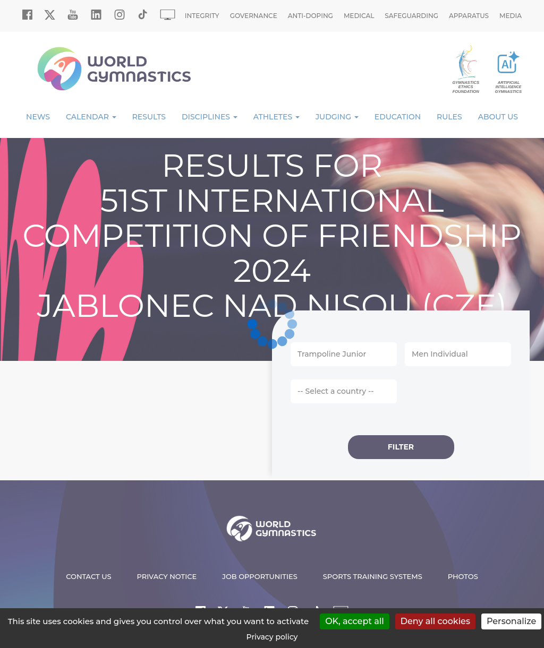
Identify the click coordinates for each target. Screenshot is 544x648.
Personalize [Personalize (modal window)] (511, 621)
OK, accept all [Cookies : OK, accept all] (354, 621)
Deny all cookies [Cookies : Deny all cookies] (435, 621)
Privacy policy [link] (272, 637)
